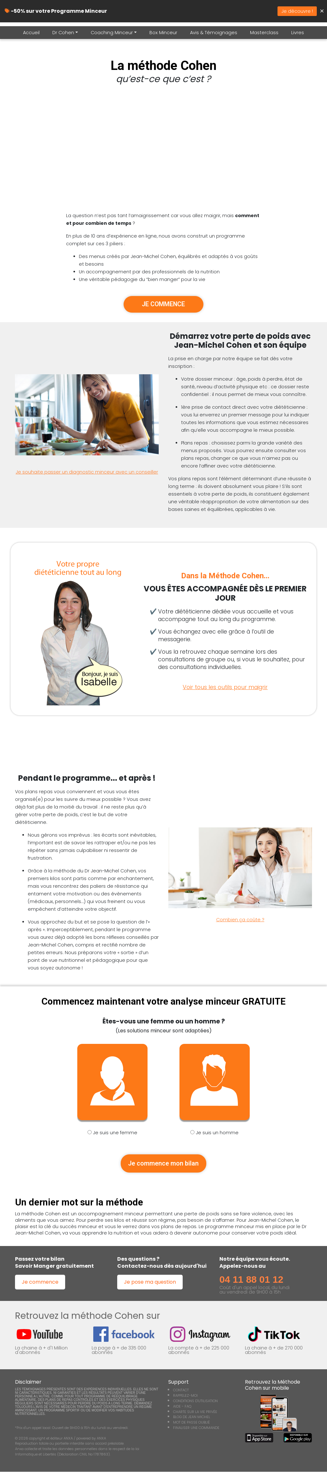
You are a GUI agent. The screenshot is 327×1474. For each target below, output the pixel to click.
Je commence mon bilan (163, 1165)
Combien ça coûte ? (240, 921)
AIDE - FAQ (182, 1408)
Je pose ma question (150, 1284)
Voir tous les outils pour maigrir (225, 688)
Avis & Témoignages (213, 32)
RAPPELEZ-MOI (185, 1398)
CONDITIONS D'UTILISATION (195, 1403)
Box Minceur (163, 32)
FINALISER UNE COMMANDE (196, 1430)
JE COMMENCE (163, 304)
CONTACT (181, 1392)
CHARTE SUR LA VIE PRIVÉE (195, 1414)
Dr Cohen (63, 32)
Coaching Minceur (112, 32)
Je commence (40, 1284)
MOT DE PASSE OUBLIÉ (191, 1424)
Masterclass (264, 32)
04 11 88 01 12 (251, 1282)
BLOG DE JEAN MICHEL (191, 1419)
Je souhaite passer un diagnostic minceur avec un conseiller (87, 472)
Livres (297, 32)
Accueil (31, 32)
